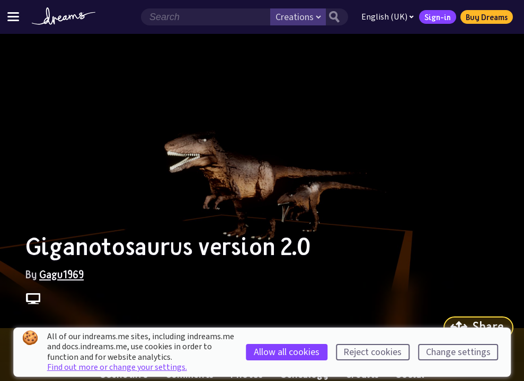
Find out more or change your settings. (117, 367)
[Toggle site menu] (13, 17)
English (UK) (387, 17)
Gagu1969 (61, 274)
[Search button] (337, 16)
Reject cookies (372, 352)
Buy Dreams (487, 17)
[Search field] (205, 16)
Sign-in (437, 17)
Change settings (458, 352)
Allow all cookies (286, 352)
